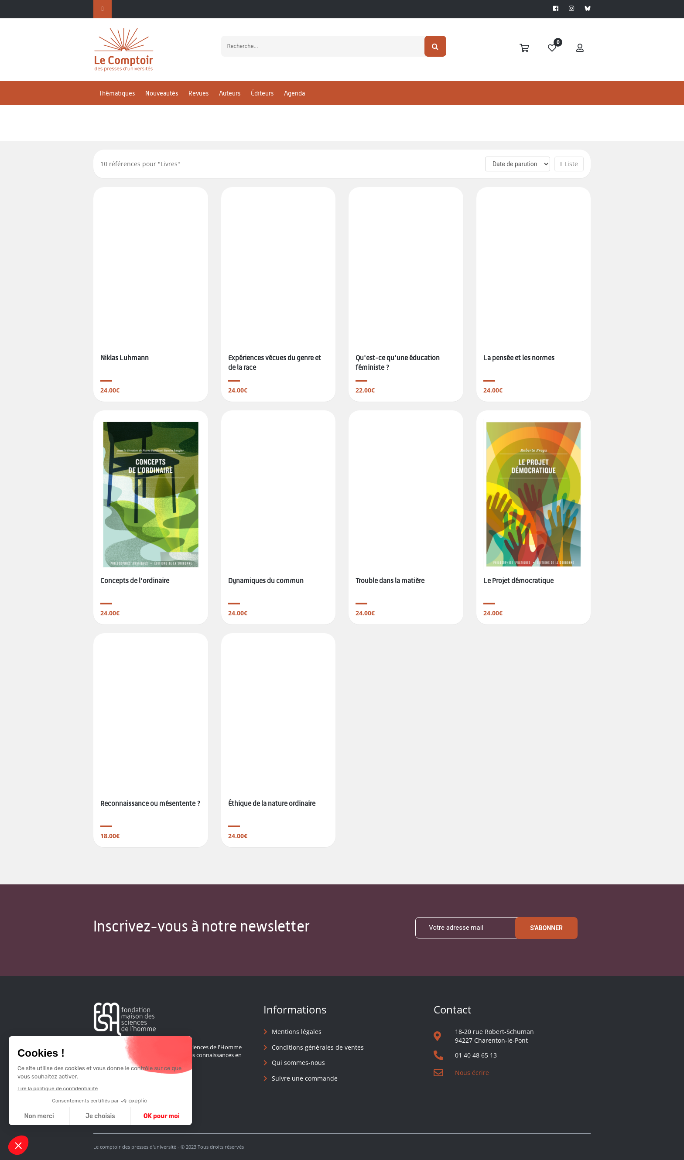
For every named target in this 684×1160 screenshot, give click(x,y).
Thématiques (117, 93)
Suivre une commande (305, 1078)
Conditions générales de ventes (318, 1047)
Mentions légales (296, 1031)
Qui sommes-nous (298, 1062)
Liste (569, 164)
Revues (198, 93)
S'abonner (546, 928)
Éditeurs (262, 93)
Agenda (294, 93)
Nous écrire (472, 1072)
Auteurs (229, 93)
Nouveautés (161, 93)
